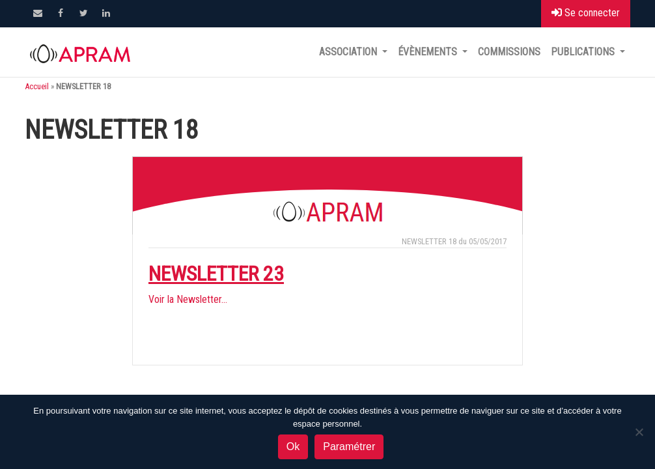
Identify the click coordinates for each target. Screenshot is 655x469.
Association (349, 52)
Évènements (429, 52)
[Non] (638, 431)
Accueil (37, 86)
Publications (584, 52)
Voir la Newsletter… (187, 299)
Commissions (509, 52)
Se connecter (585, 13)
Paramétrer (349, 446)
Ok (293, 446)
